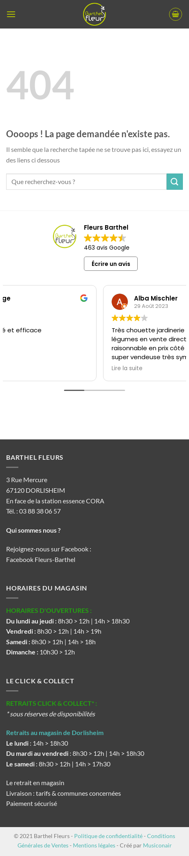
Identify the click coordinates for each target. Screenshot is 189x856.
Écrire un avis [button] (111, 264)
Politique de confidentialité (108, 835)
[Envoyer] (175, 181)
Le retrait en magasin (35, 782)
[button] (11, 14)
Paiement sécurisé (31, 803)
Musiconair (157, 845)
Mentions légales (94, 845)
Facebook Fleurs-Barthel (40, 559)
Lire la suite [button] (68, 368)
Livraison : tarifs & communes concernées (63, 793)
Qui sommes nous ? (34, 530)
